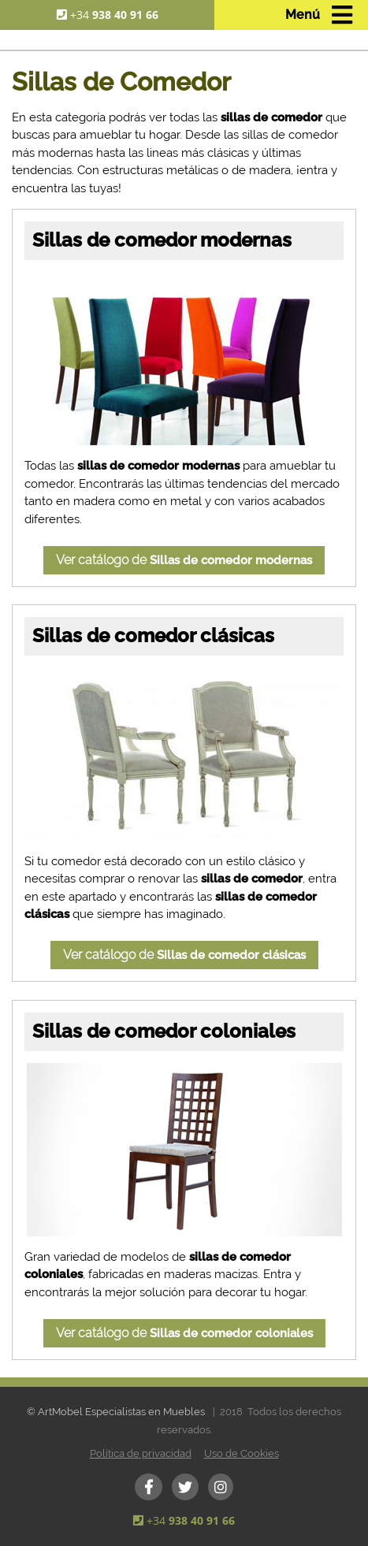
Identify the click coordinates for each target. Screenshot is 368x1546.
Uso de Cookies (241, 1453)
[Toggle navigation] (318, 15)
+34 (114, 14)
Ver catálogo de (184, 559)
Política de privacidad (140, 1453)
